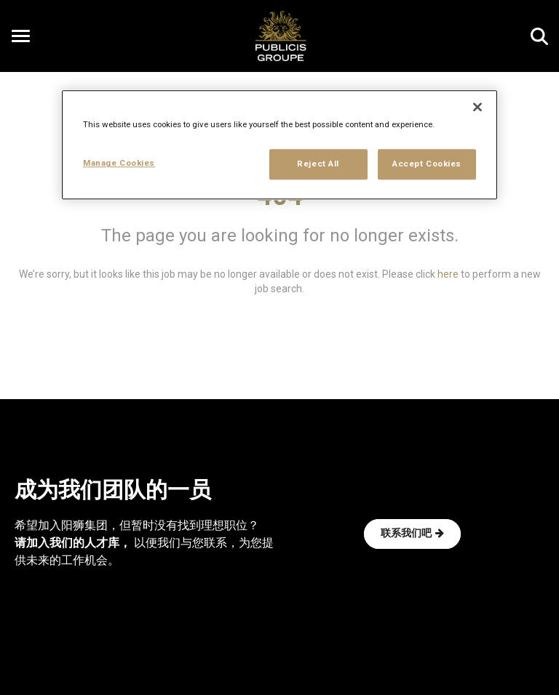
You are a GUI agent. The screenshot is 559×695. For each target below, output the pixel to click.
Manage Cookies (119, 163)
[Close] (477, 108)
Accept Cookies (426, 164)
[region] (279, 145)
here (448, 274)
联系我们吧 (412, 533)
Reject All (318, 164)
